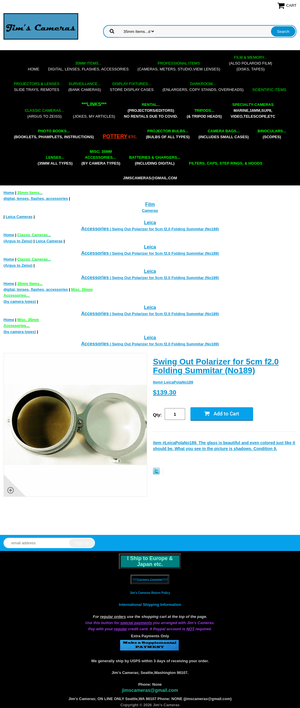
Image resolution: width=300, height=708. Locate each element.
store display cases (132, 87)
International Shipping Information (150, 604)
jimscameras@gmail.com (150, 178)
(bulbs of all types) (168, 134)
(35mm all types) (55, 160)
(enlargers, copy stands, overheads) (202, 87)
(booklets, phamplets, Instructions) (54, 134)
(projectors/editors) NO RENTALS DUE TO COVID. (151, 110)
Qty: (157, 414)
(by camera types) (100, 157)
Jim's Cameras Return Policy (150, 592)
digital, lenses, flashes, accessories (88, 66)
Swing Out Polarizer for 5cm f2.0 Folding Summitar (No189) (216, 366)
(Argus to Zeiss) (44, 113)
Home (33, 69)
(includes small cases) (223, 134)
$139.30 (164, 392)
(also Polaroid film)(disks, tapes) (250, 63)
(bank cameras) (84, 87)
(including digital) (154, 160)
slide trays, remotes (36, 87)
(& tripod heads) (204, 113)
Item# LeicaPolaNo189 (173, 382)
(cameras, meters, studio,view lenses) (178, 66)
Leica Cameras (19, 216)
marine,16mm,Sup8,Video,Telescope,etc (253, 110)
